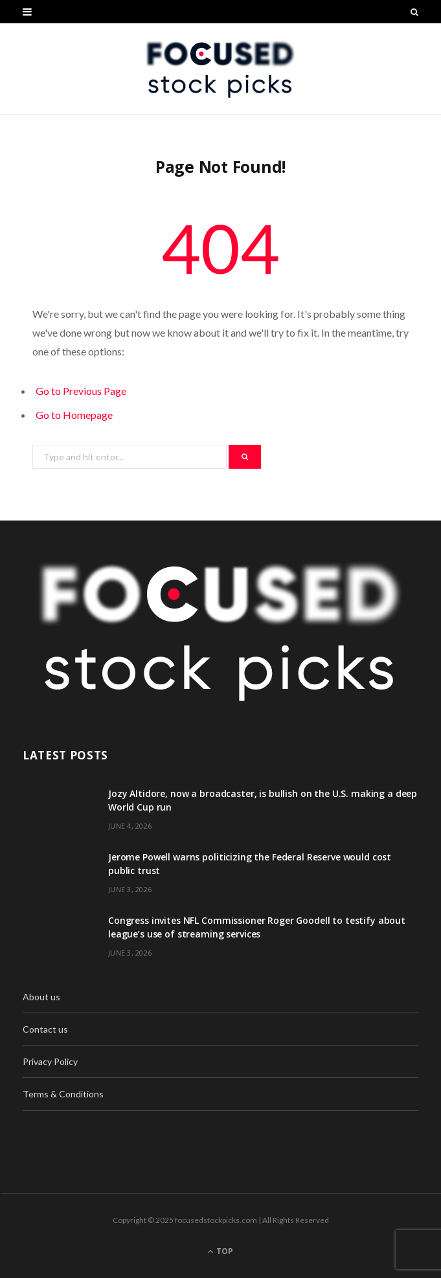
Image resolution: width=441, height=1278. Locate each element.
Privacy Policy (50, 1061)
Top (220, 1251)
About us (41, 996)
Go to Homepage (74, 415)
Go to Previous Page (81, 391)
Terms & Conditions (63, 1093)
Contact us (45, 1029)
